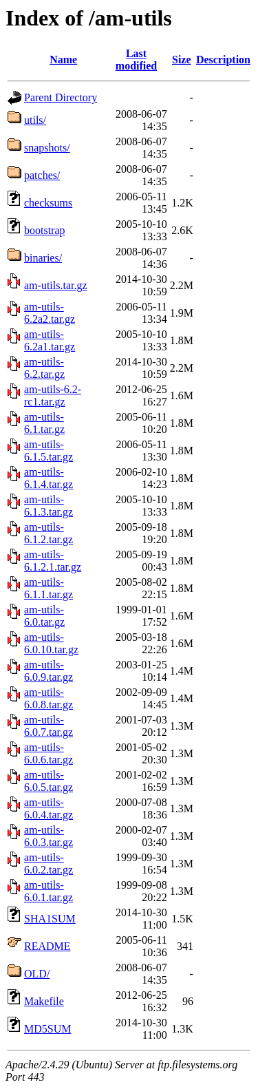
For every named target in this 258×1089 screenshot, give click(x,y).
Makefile (44, 1001)
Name (63, 59)
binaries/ (43, 258)
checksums (48, 203)
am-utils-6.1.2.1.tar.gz (52, 561)
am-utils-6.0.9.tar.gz (48, 671)
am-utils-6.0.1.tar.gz (48, 891)
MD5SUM (47, 1029)
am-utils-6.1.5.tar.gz (48, 450)
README (47, 946)
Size (181, 59)
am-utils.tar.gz (55, 285)
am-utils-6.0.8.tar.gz (48, 698)
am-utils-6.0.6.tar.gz (48, 753)
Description (223, 59)
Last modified (136, 59)
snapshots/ (47, 148)
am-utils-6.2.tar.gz (44, 368)
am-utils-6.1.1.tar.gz (48, 588)
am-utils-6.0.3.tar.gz (48, 836)
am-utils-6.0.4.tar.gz (48, 808)
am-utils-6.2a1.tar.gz (49, 340)
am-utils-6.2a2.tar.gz (49, 313)
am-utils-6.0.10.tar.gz (51, 643)
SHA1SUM (50, 918)
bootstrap (44, 230)
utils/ (35, 120)
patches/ (42, 175)
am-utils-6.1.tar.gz (44, 423)
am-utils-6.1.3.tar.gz (48, 506)
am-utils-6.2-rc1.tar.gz (52, 395)
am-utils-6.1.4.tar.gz (48, 478)
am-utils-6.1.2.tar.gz (48, 533)
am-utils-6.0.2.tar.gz (48, 864)
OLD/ (37, 974)
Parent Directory (60, 97)
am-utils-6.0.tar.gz (44, 616)
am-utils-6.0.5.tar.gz (48, 781)
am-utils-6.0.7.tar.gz (48, 726)
